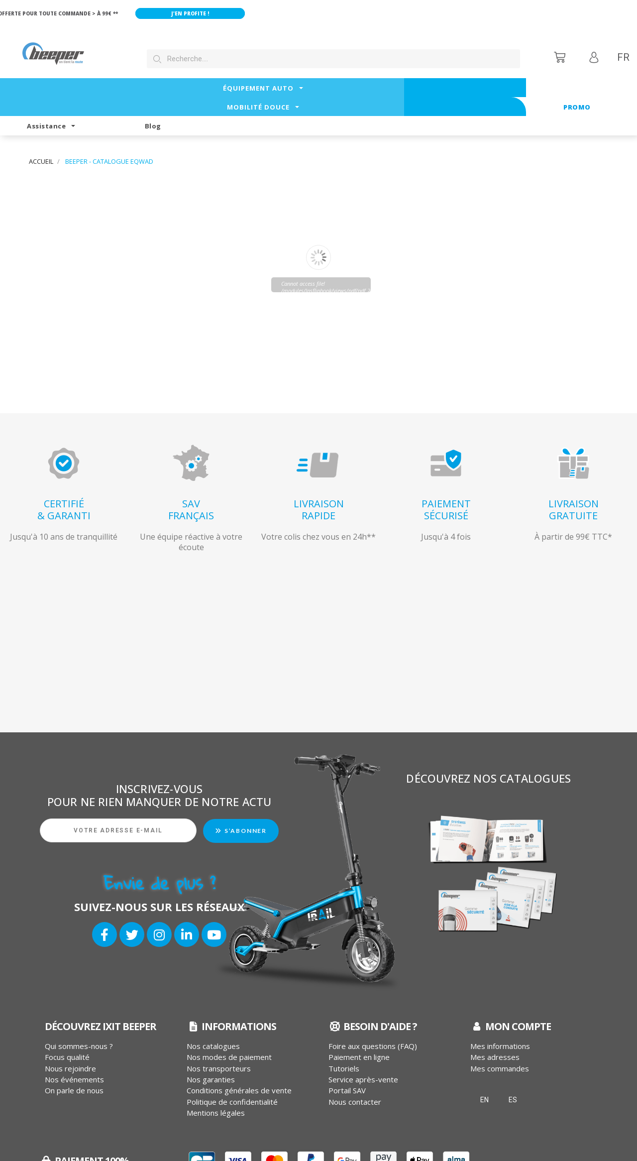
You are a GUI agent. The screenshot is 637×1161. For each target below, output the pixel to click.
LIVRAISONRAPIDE (319, 471)
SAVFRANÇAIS (191, 471)
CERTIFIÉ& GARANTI (64, 471)
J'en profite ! (204, 13)
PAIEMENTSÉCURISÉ (446, 471)
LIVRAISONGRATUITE (573, 471)
